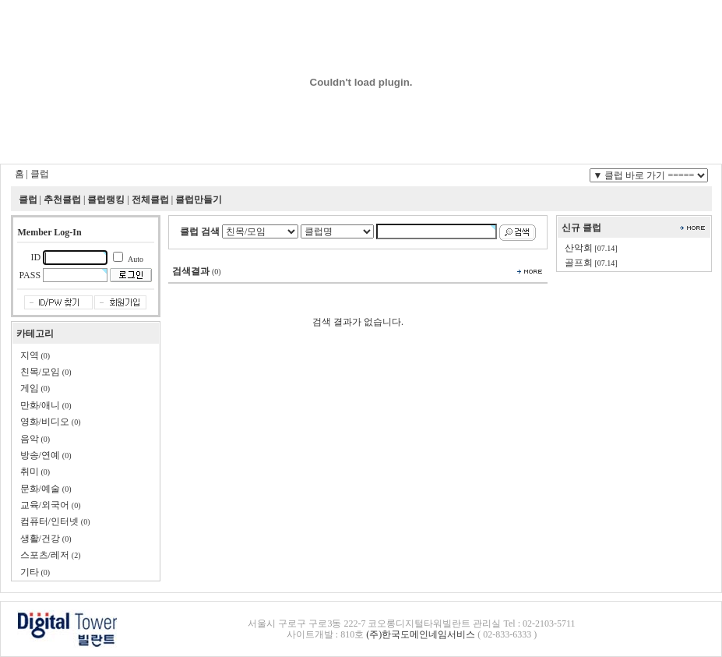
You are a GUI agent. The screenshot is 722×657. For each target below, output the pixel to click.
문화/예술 (40, 488)
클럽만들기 (198, 199)
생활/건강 (40, 538)
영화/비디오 (44, 421)
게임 (29, 388)
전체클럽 (150, 199)
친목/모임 (40, 371)
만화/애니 (40, 405)
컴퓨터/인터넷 (49, 521)
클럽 (39, 173)
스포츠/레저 (44, 554)
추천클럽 (62, 199)
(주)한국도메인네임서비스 (420, 634)
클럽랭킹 (106, 199)
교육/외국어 (44, 505)
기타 (29, 572)
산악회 (579, 247)
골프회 (579, 262)
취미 (29, 471)
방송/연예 (40, 455)
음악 (29, 438)
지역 (29, 355)
